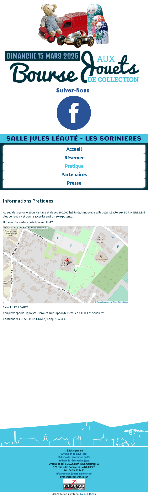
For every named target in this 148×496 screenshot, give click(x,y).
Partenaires (74, 174)
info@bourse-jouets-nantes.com (74, 473)
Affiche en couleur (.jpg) (74, 454)
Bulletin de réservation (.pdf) (74, 457)
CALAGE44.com (88, 494)
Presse (74, 183)
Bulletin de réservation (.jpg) (74, 460)
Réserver (74, 157)
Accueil (74, 149)
